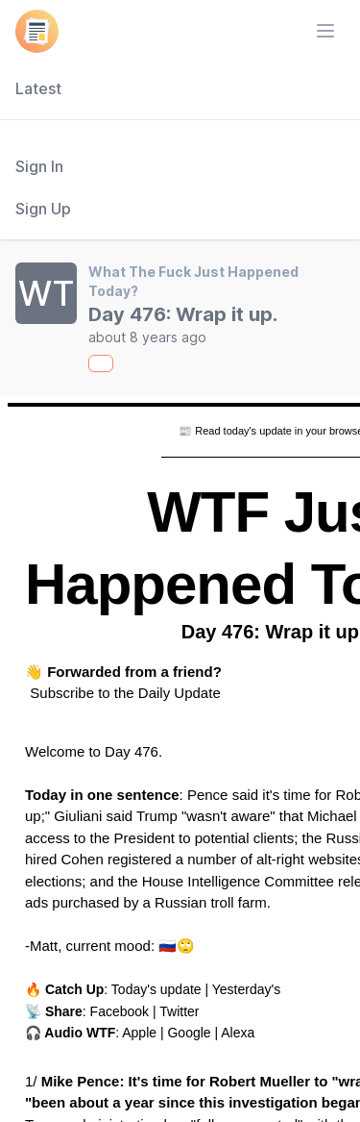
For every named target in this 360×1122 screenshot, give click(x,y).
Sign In (39, 166)
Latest (38, 88)
